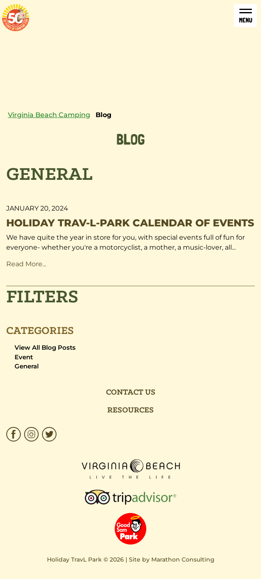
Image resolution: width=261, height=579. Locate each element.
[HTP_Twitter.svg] (48, 434)
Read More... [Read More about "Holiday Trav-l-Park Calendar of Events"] (28, 264)
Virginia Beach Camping (49, 115)
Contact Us (130, 392)
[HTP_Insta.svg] (31, 434)
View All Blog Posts (45, 347)
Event (24, 357)
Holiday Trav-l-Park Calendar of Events (130, 223)
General (27, 366)
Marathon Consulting (182, 559)
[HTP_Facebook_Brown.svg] (14, 434)
